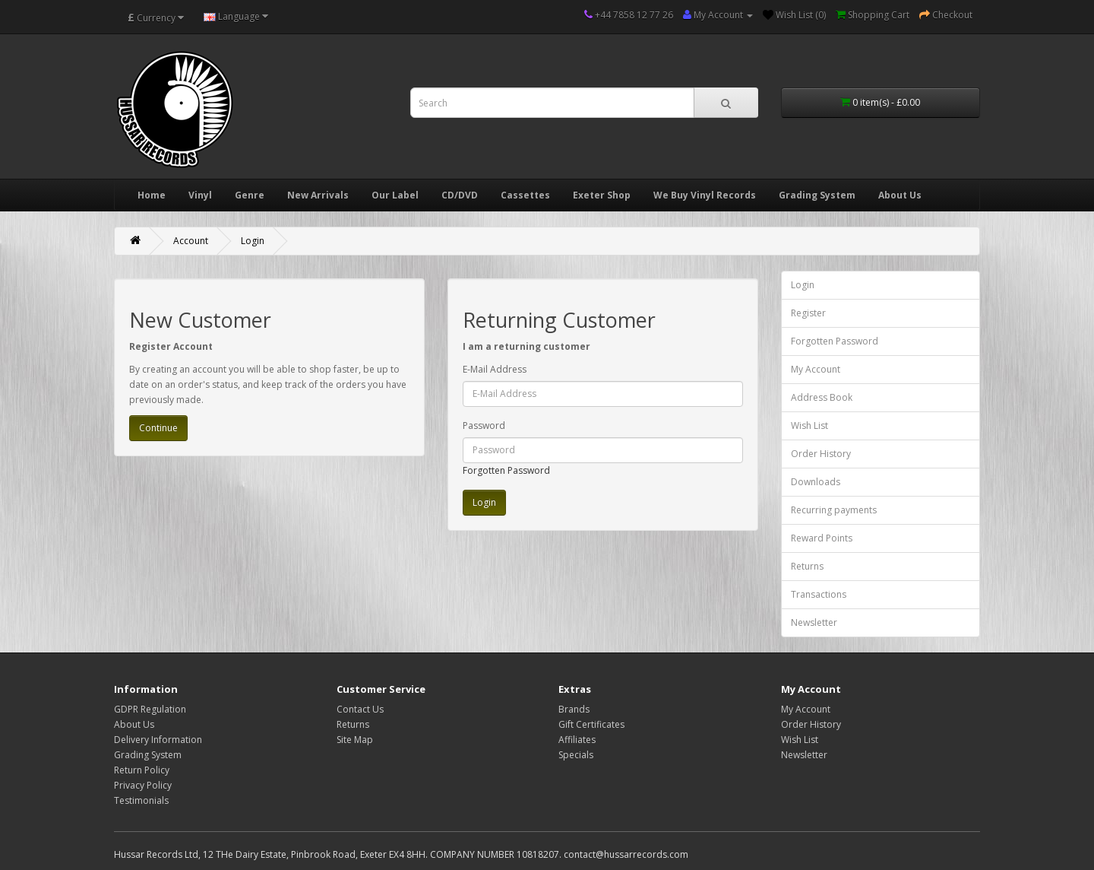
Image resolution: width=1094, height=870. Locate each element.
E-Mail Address (494, 369)
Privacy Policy (143, 785)
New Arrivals (318, 195)
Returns (807, 566)
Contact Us (360, 709)
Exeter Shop (602, 195)
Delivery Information (158, 739)
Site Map (355, 739)
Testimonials (141, 800)
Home (152, 195)
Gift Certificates (591, 724)
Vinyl (200, 195)
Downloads (815, 481)
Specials (575, 754)
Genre (249, 195)
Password (484, 425)
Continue (158, 427)
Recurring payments (834, 509)
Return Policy (141, 770)
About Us (900, 195)
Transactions (818, 594)
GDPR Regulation (150, 709)
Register (808, 312)
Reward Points (821, 538)
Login (252, 240)
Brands (574, 709)
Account (190, 240)
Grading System (817, 195)
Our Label (395, 195)
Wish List (809, 425)
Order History (821, 453)
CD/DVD (459, 195)
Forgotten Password (506, 470)
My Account (815, 369)
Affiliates (577, 739)
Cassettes (525, 195)
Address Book (821, 397)
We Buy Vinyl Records (704, 195)
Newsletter (814, 622)
